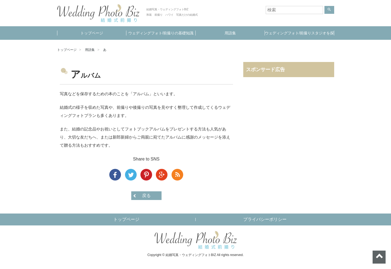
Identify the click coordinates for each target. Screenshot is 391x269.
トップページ (91, 33)
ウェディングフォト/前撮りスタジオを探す (299, 35)
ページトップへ (379, 257)
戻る (146, 195)
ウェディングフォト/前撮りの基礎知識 (161, 33)
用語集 (230, 33)
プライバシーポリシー (265, 219)
